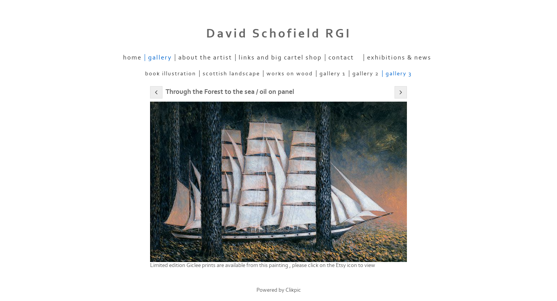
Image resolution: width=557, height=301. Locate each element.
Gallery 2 (365, 73)
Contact (341, 57)
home (132, 57)
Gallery (160, 57)
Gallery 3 (399, 73)
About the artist (205, 57)
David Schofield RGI (278, 33)
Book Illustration (170, 73)
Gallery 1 (333, 73)
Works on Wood (290, 73)
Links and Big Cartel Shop (280, 57)
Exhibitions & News (399, 57)
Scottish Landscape (231, 73)
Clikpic (293, 290)
